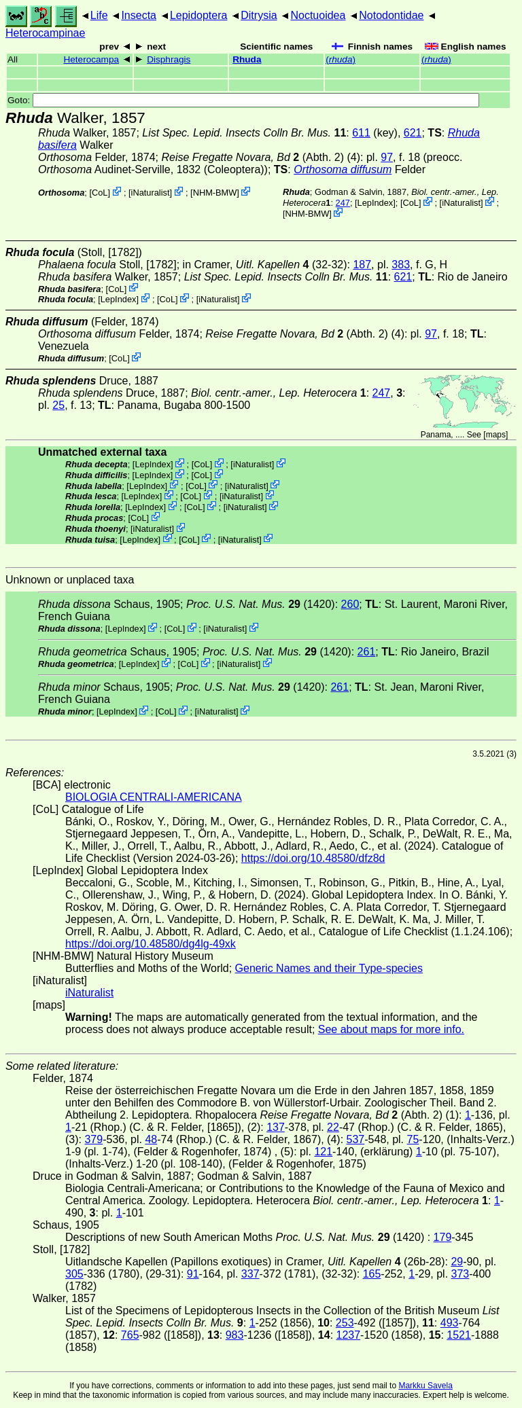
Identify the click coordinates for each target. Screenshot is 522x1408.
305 (74, 1274)
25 (58, 405)
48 (151, 1139)
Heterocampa (91, 59)
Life (99, 15)
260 (350, 604)
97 (387, 157)
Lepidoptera (199, 15)
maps (496, 434)
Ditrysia (259, 15)
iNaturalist (150, 192)
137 (275, 1127)
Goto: (243, 100)
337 (250, 1274)
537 (356, 1139)
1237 (348, 1335)
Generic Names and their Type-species (329, 968)
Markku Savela (425, 1385)
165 (372, 1274)
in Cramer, (246, 264)
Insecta (138, 15)
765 (130, 1335)
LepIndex (376, 203)
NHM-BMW (215, 192)
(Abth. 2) (252, 157)
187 (362, 264)
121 (323, 1151)
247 (343, 203)
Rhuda (246, 59)
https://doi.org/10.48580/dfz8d (313, 858)
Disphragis (168, 59)
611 (361, 133)
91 (193, 1274)
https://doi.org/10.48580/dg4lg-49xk (150, 944)
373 (460, 1274)
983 (235, 1335)
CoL (99, 192)
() (340, 59)
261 (367, 651)
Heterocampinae (45, 33)
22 (333, 1127)
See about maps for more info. (391, 1029)
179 (443, 1237)
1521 (459, 1335)
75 (413, 1139)
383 (401, 264)
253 (345, 1323)
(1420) (260, 604)
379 (93, 1139)
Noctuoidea (317, 15)
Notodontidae (391, 15)
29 (457, 1261)
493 (449, 1323)
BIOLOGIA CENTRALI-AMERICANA (153, 797)
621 (413, 133)
